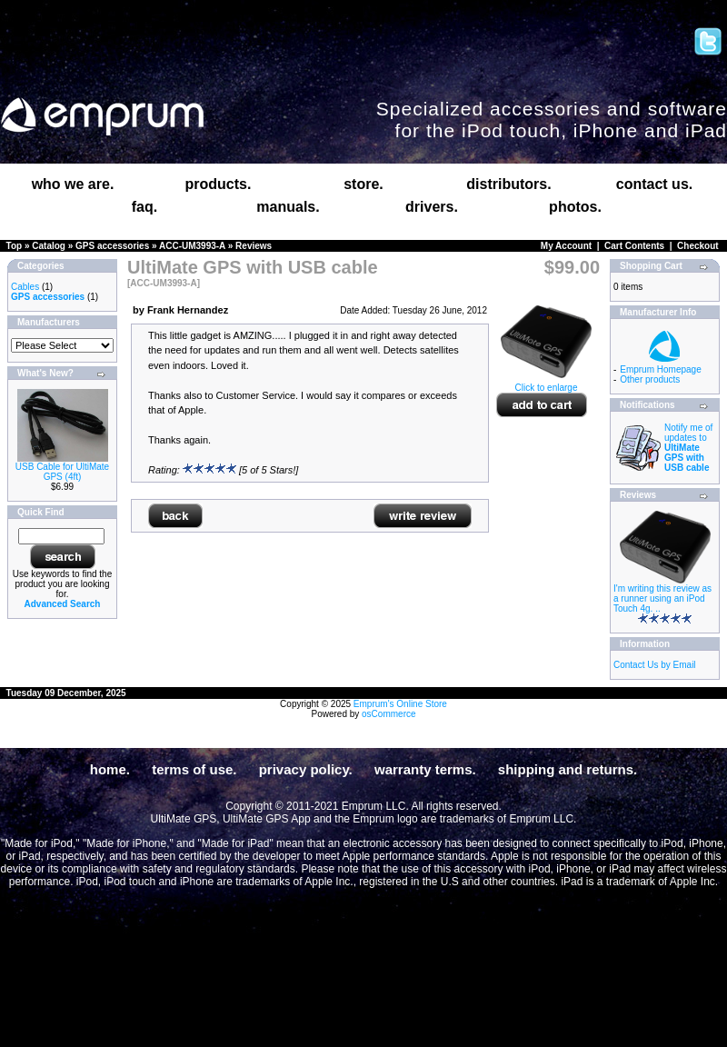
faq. (144, 206)
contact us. (654, 184)
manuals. (287, 206)
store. (363, 184)
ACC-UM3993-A (192, 246)
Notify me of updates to (688, 448)
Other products (650, 379)
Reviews (253, 246)
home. (110, 769)
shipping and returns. (567, 769)
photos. (575, 206)
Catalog (48, 246)
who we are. (73, 184)
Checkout (698, 246)
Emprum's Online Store (400, 704)
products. (218, 184)
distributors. (508, 184)
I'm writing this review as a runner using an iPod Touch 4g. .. (662, 598)
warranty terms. (425, 769)
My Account (566, 246)
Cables (25, 287)
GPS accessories (112, 246)
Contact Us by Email (654, 665)
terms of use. (194, 769)
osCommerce (388, 714)
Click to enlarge (546, 383)
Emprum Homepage (660, 369)
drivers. (431, 206)
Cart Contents (634, 246)
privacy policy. (306, 769)
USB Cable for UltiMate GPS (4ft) (62, 472)
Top (14, 246)
